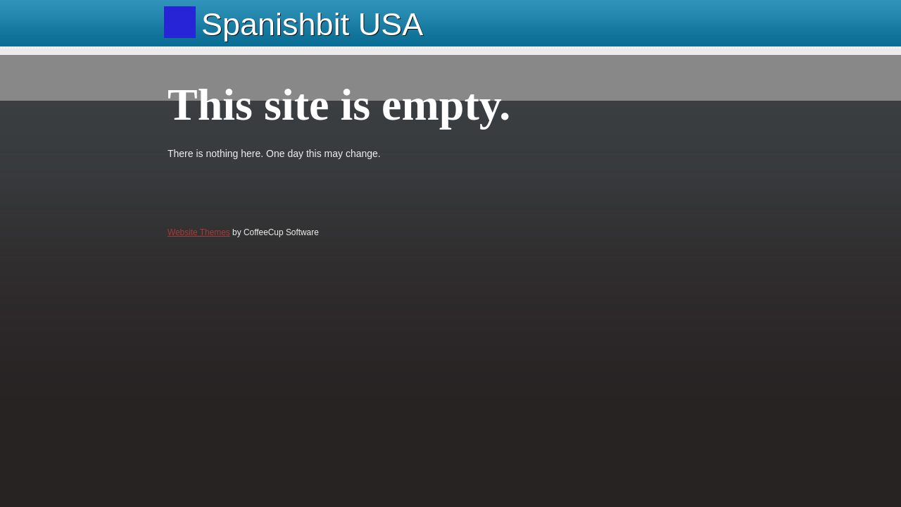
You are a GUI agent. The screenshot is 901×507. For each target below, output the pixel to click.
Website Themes (199, 232)
